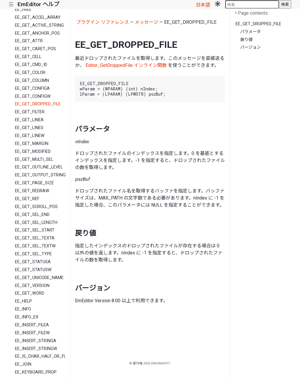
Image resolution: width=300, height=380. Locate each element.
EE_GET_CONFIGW (33, 96)
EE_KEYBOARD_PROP (36, 372)
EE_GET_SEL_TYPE (33, 253)
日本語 (203, 5)
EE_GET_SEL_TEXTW (35, 246)
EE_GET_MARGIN (31, 143)
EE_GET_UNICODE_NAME (39, 277)
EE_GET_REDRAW (32, 190)
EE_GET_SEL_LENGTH (36, 222)
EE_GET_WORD (29, 293)
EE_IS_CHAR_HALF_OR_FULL (40, 356)
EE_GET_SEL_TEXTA (34, 238)
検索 (285, 4)
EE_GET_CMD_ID (31, 64)
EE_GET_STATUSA (33, 261)
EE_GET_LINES (29, 127)
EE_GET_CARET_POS (35, 48)
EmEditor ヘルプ (38, 4)
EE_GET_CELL (28, 56)
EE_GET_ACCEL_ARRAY (38, 17)
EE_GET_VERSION (32, 285)
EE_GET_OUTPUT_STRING (40, 175)
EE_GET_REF (27, 198)
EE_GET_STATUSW (33, 269)
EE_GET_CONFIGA (32, 88)
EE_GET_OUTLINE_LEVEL (39, 167)
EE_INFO (23, 309)
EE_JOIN (23, 364)
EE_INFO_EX (26, 317)
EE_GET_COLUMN (32, 80)
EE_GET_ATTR (29, 40)
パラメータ (250, 31)
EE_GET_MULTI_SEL (34, 159)
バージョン (250, 47)
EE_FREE (23, 9)
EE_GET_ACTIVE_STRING (39, 25)
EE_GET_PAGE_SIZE (34, 182)
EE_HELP (23, 301)
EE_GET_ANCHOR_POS (37, 33)
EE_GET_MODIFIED (33, 151)
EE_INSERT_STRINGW (36, 348)
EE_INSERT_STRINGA (35, 340)
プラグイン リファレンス (102, 22)
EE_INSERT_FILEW (32, 332)
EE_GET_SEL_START (34, 230)
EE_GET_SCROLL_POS (36, 206)
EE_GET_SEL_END (32, 214)
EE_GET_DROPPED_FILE (38, 104)
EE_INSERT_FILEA (32, 324)
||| (11, 4)
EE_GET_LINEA (29, 119)
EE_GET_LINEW (30, 135)
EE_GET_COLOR (30, 72)
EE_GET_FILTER (30, 111)
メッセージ (146, 22)
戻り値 (246, 39)
